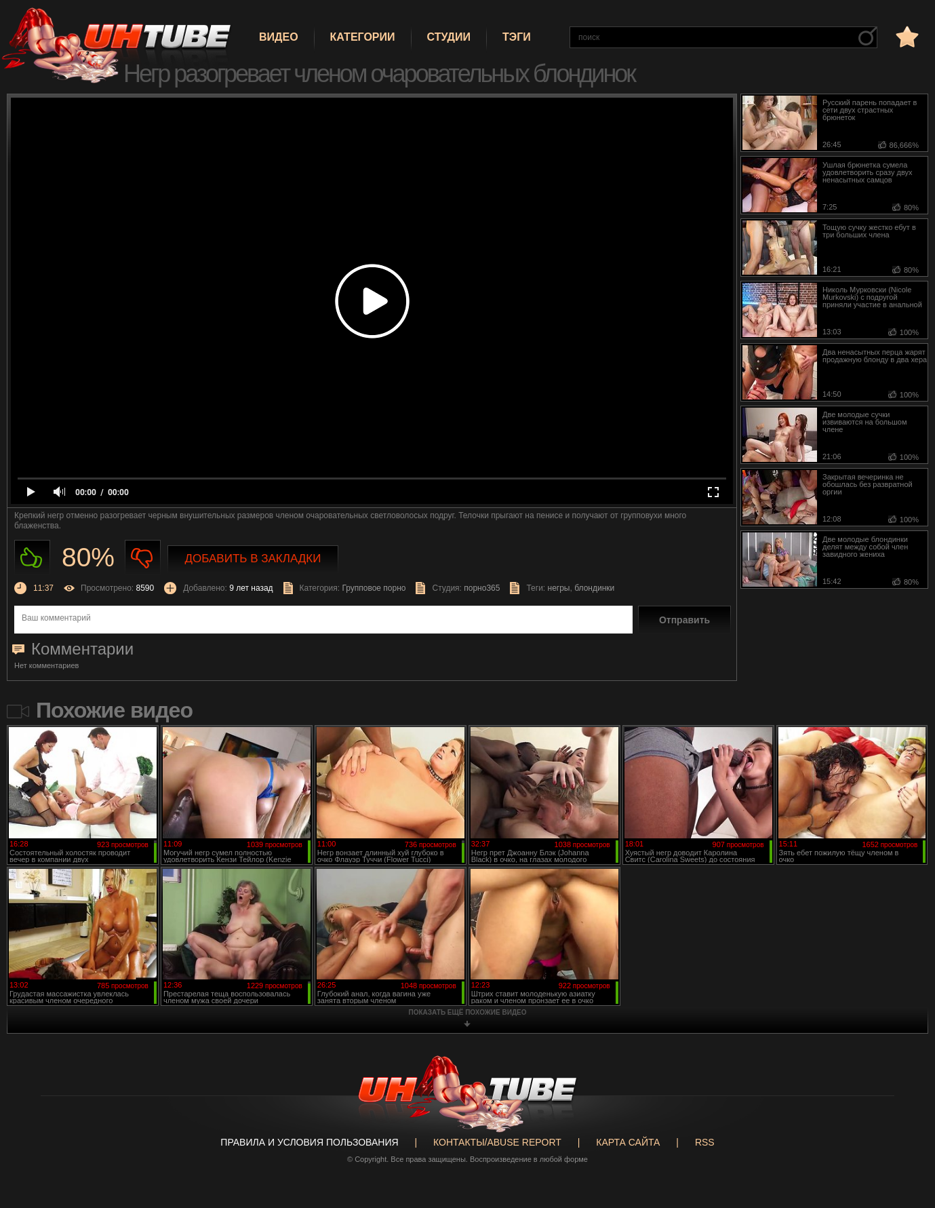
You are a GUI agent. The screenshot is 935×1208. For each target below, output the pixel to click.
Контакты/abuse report (497, 1142)
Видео (278, 37)
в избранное (906, 36)
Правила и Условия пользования (309, 1142)
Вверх (904, 1137)
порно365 (482, 588)
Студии (449, 37)
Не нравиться (143, 558)
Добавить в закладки (253, 558)
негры (559, 588)
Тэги (516, 37)
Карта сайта (628, 1142)
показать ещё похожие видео (468, 1012)
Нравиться (32, 558)
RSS (705, 1142)
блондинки (594, 588)
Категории (362, 37)
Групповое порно (373, 588)
